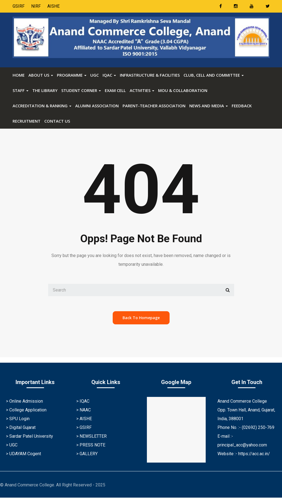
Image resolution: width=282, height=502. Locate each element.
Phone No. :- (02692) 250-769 (245, 427)
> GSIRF (84, 427)
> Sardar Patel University (29, 436)
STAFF (20, 90)
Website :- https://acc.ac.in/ (243, 453)
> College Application (26, 409)
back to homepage (141, 317)
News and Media (208, 105)
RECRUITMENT (26, 121)
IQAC (109, 75)
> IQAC (82, 401)
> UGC (12, 445)
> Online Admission (24, 401)
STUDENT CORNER (81, 90)
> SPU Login (18, 418)
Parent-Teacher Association (154, 105)
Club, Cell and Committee (214, 75)
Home (19, 75)
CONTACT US (57, 121)
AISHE (53, 6)
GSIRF (19, 6)
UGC (94, 75)
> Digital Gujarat (21, 427)
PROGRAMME (71, 75)
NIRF (36, 6)
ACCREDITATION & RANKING (42, 105)
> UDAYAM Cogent (23, 453)
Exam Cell (115, 90)
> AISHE (84, 418)
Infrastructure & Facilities (150, 75)
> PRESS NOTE (90, 445)
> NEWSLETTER (91, 436)
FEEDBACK (242, 105)
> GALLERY (87, 453)
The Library (44, 90)
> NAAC (83, 409)
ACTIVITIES (142, 90)
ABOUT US (40, 75)
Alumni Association (97, 105)
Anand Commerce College (242, 401)
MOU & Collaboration (182, 90)
